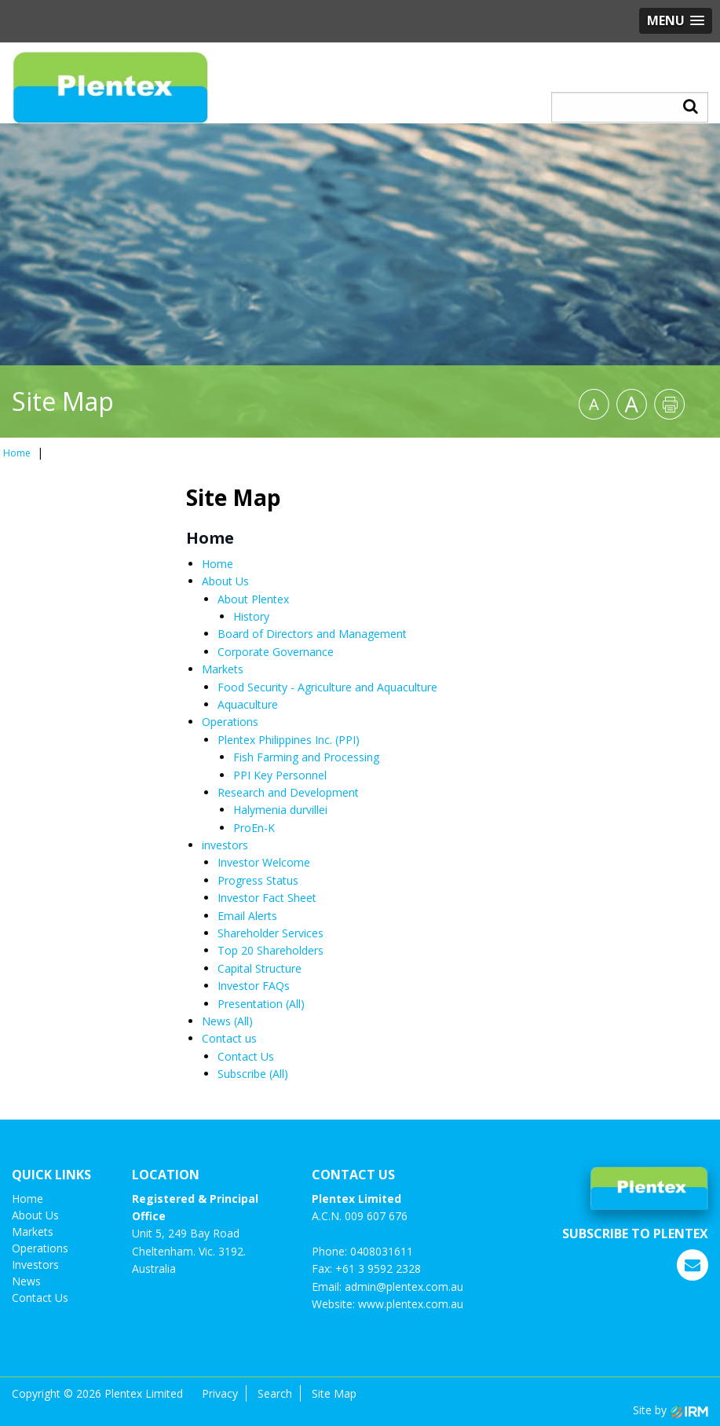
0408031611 (381, 1251)
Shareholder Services (270, 933)
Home (217, 563)
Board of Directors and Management (312, 633)
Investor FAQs (253, 985)
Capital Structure (259, 968)
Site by (670, 1409)
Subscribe (241, 1073)
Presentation (250, 1003)
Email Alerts (247, 915)
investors (225, 845)
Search (275, 1393)
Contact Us (245, 1056)
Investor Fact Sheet (266, 897)
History (251, 616)
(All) (295, 1003)
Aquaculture (247, 704)
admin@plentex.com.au (404, 1286)
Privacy (220, 1393)
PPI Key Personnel (280, 775)
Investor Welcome (263, 862)
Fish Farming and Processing (306, 757)
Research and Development (288, 792)
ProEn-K (254, 827)
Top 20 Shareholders (270, 950)
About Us (225, 581)
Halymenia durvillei (280, 809)
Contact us (229, 1038)
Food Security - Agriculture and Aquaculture (327, 687)
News (216, 1021)
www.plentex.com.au (410, 1303)
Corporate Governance (275, 651)
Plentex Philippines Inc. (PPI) (288, 739)
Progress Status (257, 880)
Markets (222, 669)
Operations (230, 721)
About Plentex (253, 599)
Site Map (334, 1393)
